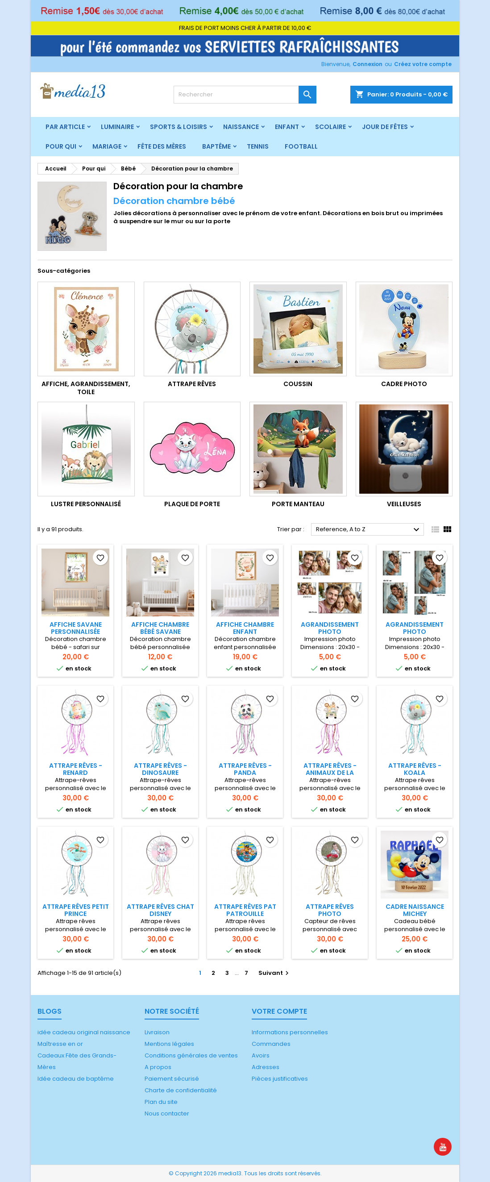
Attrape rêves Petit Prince (75, 910)
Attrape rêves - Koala (414, 769)
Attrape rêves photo (330, 910)
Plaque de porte (192, 503)
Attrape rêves (192, 383)
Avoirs (261, 1055)
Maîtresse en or (60, 1044)
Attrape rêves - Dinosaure (160, 769)
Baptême (216, 146)
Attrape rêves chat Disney (160, 910)
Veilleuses (404, 503)
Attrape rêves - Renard (75, 769)
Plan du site (161, 1102)
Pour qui (61, 146)
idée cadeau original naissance (83, 1032)
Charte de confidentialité (181, 1090)
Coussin (297, 383)
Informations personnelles (290, 1032)
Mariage (106, 146)
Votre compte (279, 1011)
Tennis (258, 146)
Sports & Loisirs (178, 126)
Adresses (265, 1067)
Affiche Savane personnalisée (76, 628)
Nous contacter (167, 1113)
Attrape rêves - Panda (245, 769)
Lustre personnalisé (86, 503)
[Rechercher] (245, 95)
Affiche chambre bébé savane (160, 628)
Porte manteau (298, 503)
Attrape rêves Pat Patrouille (245, 910)
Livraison (157, 1032)
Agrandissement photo (330, 628)
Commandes (271, 1044)
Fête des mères (161, 146)
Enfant (287, 126)
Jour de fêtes (385, 126)
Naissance (241, 126)
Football (301, 146)
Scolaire (330, 126)
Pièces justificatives (280, 1078)
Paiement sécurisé (172, 1078)
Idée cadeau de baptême (75, 1078)
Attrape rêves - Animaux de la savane (330, 772)
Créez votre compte (423, 64)
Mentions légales (169, 1044)
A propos (158, 1067)
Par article (65, 126)
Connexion (367, 64)
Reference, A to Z (369, 529)
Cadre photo (404, 383)
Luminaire (117, 126)
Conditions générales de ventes (191, 1055)
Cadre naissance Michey (415, 910)
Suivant (274, 973)
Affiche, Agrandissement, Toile (86, 387)
